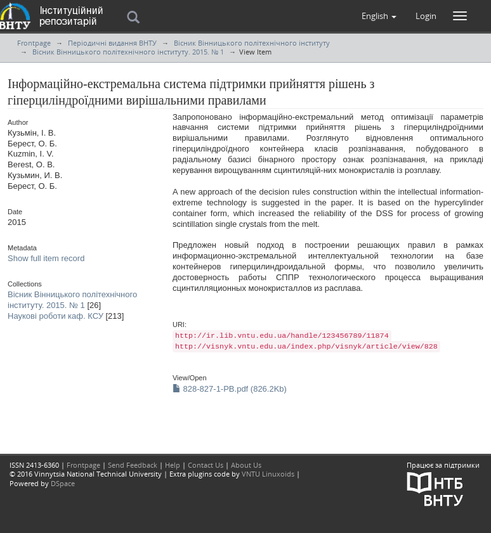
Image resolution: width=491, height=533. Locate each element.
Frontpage (34, 43)
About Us (246, 465)
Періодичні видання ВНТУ (112, 43)
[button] (379, 16)
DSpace (63, 483)
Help (172, 465)
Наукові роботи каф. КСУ (55, 316)
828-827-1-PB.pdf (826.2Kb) (230, 389)
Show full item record (46, 258)
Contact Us (205, 465)
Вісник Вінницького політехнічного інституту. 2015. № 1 (128, 51)
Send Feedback (132, 465)
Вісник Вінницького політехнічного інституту (252, 43)
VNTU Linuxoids (268, 473)
